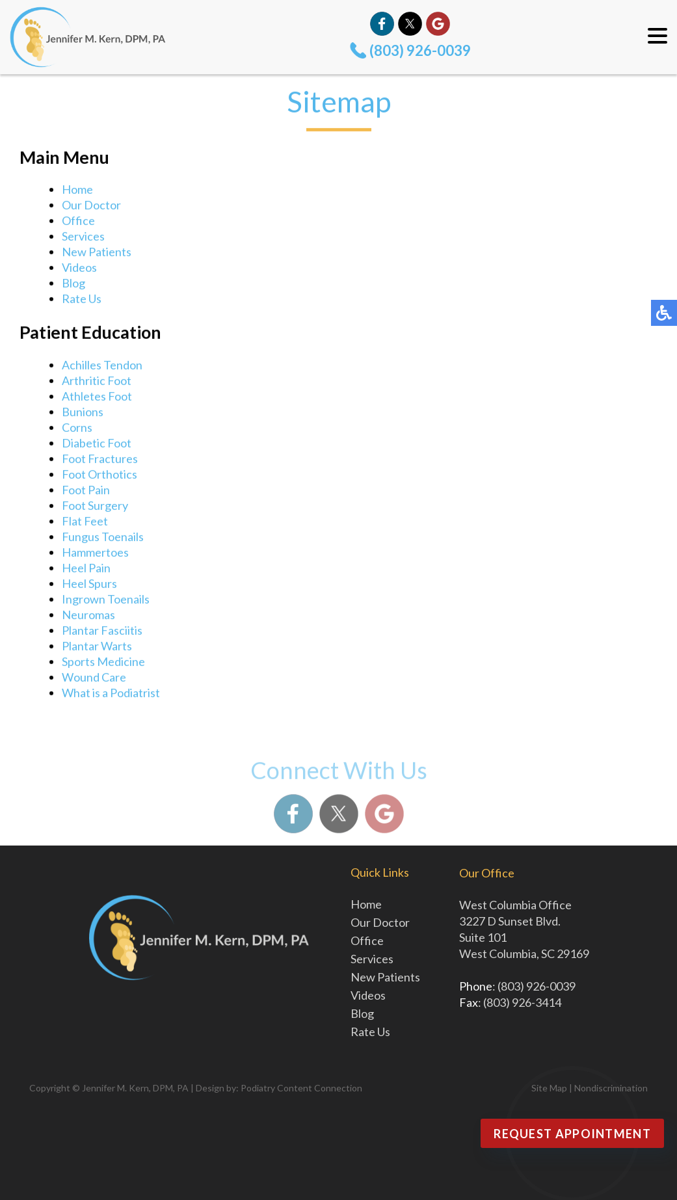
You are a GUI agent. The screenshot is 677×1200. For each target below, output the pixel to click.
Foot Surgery (95, 507)
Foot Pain (86, 491)
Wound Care (94, 678)
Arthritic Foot (96, 382)
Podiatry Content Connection (301, 1087)
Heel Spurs (89, 585)
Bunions (82, 413)
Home (77, 190)
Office (78, 222)
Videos (79, 268)
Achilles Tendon (102, 366)
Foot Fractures (100, 460)
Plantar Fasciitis (102, 631)
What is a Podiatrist (111, 694)
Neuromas (88, 616)
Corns (77, 428)
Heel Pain (86, 569)
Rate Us (81, 300)
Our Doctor (91, 206)
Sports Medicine (103, 663)
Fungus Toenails (103, 538)
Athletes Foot (97, 397)
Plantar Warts (97, 647)
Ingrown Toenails (106, 600)
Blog (73, 284)
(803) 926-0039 (420, 50)
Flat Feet (85, 522)
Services (83, 237)
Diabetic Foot (96, 444)
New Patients (96, 253)
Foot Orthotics (99, 475)
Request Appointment (572, 1134)
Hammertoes (95, 553)
